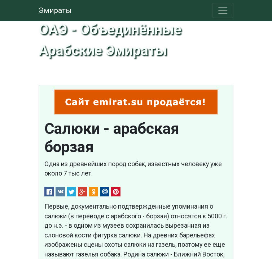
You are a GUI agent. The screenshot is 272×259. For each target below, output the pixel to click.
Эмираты (55, 10)
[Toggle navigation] (222, 10)
